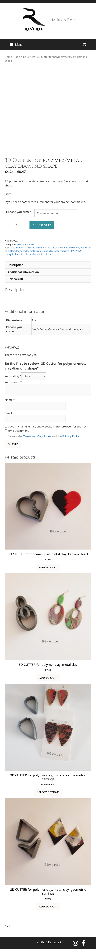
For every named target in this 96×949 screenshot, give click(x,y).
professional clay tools (47, 250)
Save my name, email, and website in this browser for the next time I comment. (48, 428)
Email (9, 413)
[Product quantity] (17, 225)
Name (10, 400)
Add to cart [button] (48, 567)
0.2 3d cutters (18, 247)
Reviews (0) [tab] (15, 279)
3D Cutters (28, 57)
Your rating (13, 376)
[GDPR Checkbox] (6, 436)
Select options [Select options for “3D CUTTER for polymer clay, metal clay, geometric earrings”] (48, 792)
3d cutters (41, 247)
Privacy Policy (70, 436)
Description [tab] (15, 265)
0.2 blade (30, 247)
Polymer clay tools (25, 250)
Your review (13, 382)
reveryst (9, 254)
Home (8, 57)
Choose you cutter (18, 212)
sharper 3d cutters (41, 254)
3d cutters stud (55, 247)
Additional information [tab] (23, 272)
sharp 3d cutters (22, 254)
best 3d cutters (71, 247)
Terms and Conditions (37, 436)
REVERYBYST (76, 250)
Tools (17, 57)
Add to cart (42, 225)
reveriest (64, 250)
